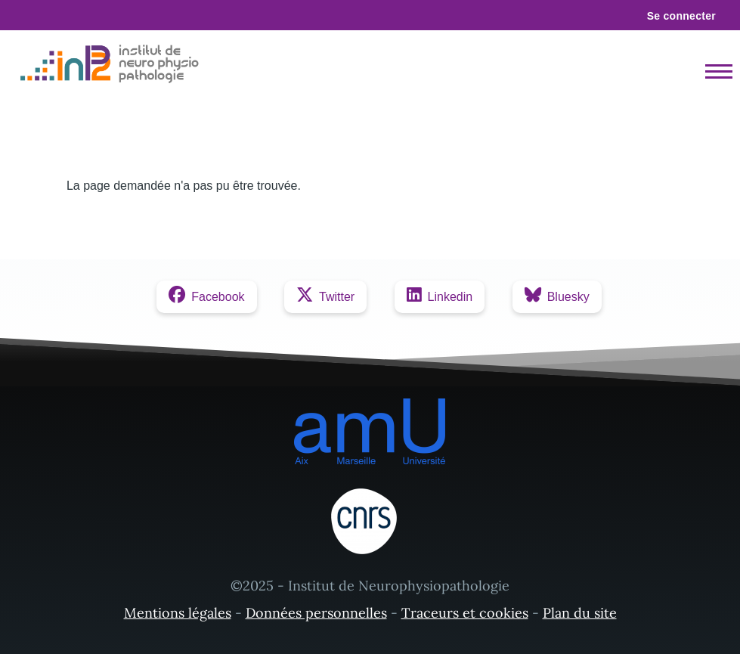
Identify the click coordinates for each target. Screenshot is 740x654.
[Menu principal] (714, 71)
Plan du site (580, 612)
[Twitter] (325, 297)
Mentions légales (177, 612)
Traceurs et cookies (464, 612)
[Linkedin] (440, 297)
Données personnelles (316, 612)
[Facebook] (206, 297)
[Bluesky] (557, 297)
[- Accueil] (113, 64)
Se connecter (681, 16)
